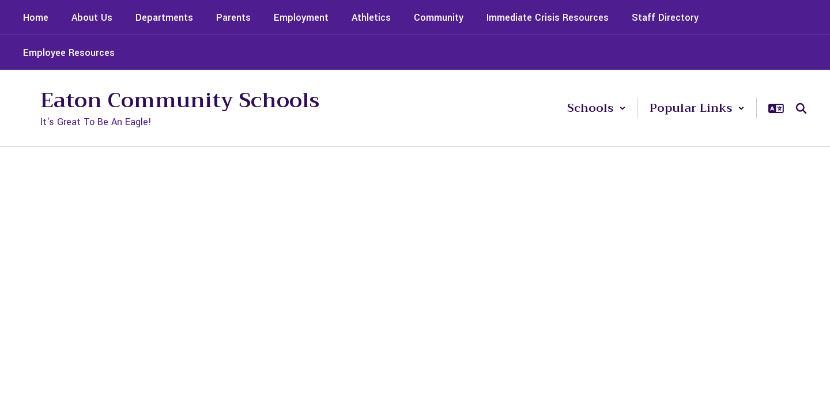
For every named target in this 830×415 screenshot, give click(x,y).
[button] (596, 108)
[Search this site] (801, 108)
